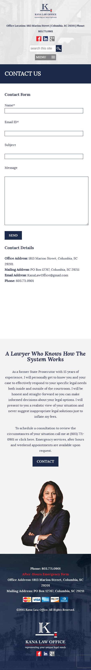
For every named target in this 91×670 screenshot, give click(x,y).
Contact (45, 461)
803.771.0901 (45, 31)
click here (26, 440)
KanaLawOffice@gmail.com (47, 275)
